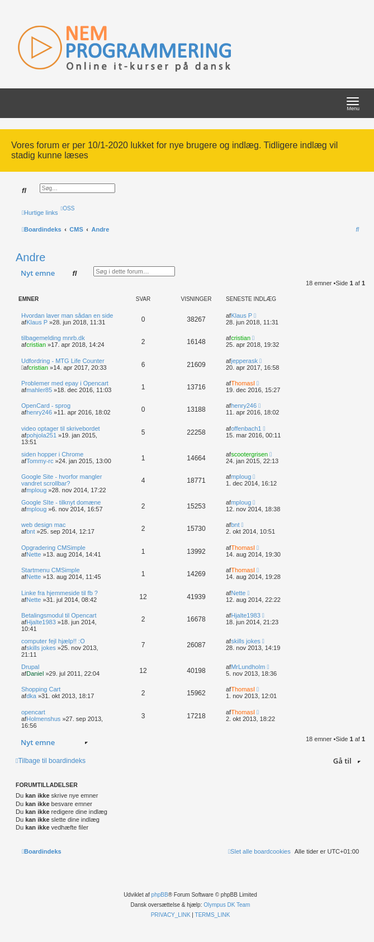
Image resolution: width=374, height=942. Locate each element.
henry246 (39, 412)
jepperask (244, 360)
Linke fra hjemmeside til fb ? (59, 593)
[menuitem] (68, 208)
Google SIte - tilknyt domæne (61, 502)
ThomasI (243, 383)
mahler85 (39, 390)
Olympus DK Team (226, 905)
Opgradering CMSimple (53, 547)
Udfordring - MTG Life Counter (63, 360)
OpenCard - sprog (45, 405)
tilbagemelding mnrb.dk (53, 338)
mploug (36, 490)
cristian (36, 344)
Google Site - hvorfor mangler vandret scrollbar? (61, 480)
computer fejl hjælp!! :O (53, 641)
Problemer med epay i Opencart (64, 383)
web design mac (43, 524)
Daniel (35, 673)
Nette (33, 554)
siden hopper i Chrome (52, 454)
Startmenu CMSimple (50, 570)
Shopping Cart (40, 689)
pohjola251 (41, 435)
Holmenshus (43, 718)
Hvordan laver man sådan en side (67, 315)
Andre (30, 257)
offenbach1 (246, 428)
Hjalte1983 (41, 622)
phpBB (160, 895)
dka (31, 696)
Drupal (30, 666)
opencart (33, 712)
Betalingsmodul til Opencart (59, 615)
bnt (30, 531)
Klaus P (37, 322)
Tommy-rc (39, 461)
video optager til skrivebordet (60, 428)
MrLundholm (248, 666)
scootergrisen (249, 454)
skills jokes (41, 647)
